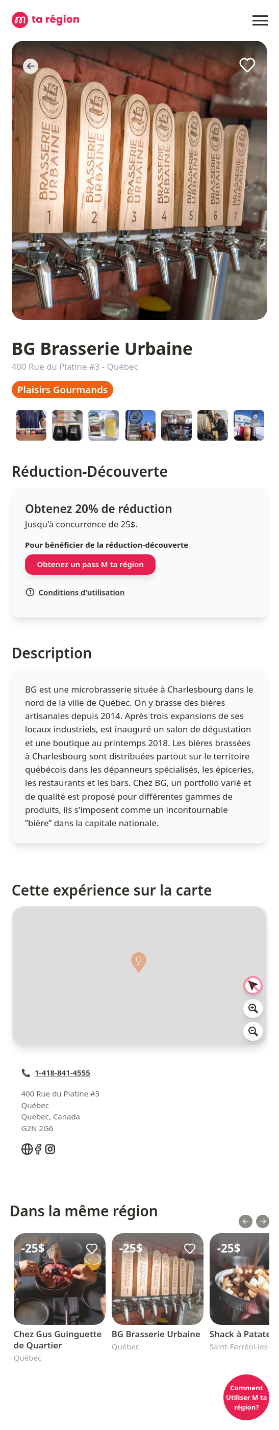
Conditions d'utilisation (75, 592)
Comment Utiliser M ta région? (246, 1397)
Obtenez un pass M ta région (90, 564)
